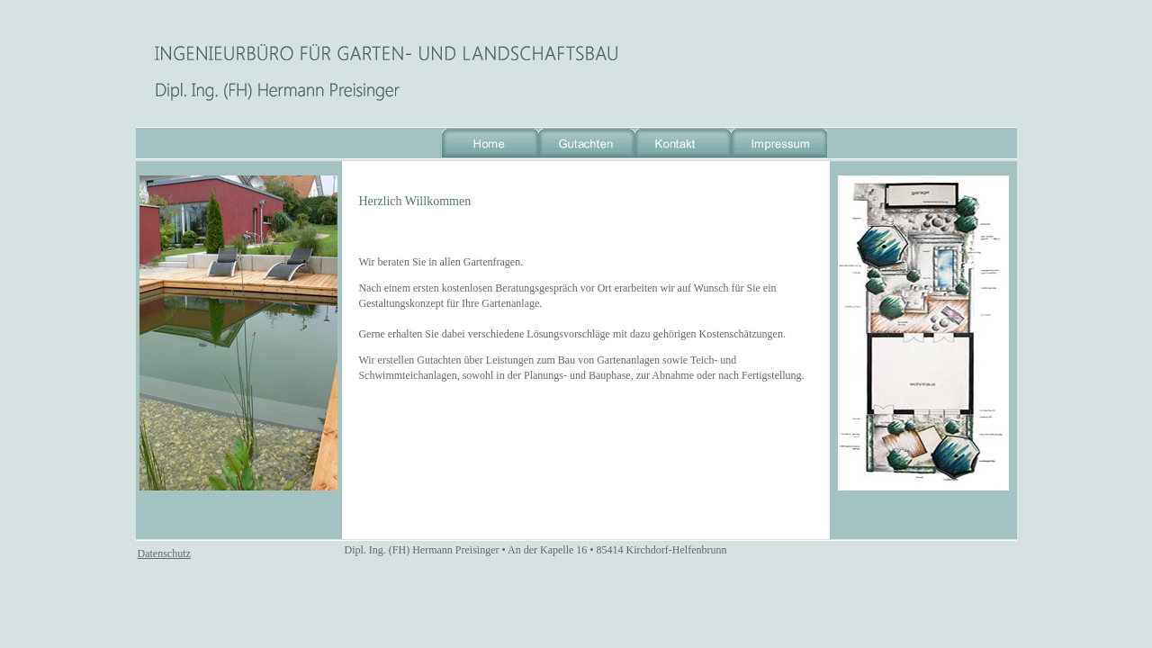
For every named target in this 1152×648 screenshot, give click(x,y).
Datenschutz (164, 553)
